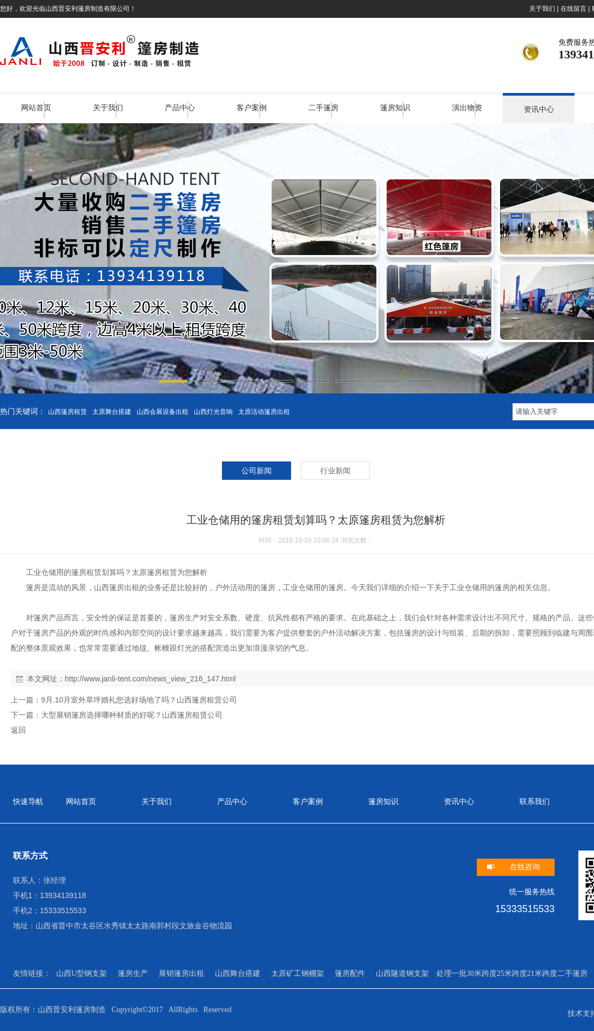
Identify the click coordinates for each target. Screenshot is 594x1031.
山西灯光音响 (213, 412)
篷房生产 (133, 973)
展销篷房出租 (181, 973)
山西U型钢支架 (81, 973)
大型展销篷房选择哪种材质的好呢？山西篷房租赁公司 (131, 715)
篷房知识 (395, 108)
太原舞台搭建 (111, 412)
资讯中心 (539, 109)
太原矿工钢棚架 (297, 973)
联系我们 (534, 802)
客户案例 (252, 108)
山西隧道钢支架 (402, 973)
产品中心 (180, 108)
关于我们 (542, 8)
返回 (18, 730)
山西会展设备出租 (162, 412)
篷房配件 (350, 973)
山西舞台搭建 (237, 973)
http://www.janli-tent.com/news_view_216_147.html (150, 678)
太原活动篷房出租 (264, 412)
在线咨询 (525, 867)
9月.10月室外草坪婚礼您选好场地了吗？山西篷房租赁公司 (139, 699)
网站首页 (36, 108)
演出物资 (467, 108)
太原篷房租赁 (154, 572)
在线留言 (573, 8)
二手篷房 (323, 108)
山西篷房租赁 (67, 412)
